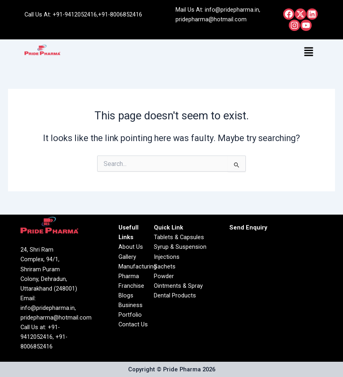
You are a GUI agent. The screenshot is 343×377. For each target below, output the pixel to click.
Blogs (125, 295)
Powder (164, 276)
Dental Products (175, 295)
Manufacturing (137, 266)
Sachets (165, 266)
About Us (130, 246)
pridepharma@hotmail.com (211, 19)
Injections (167, 256)
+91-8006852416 (120, 14)
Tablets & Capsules (179, 237)
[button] (309, 52)
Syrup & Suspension (180, 246)
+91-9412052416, (75, 14)
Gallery (127, 256)
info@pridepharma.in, (232, 9)
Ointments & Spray (178, 285)
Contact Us (133, 324)
